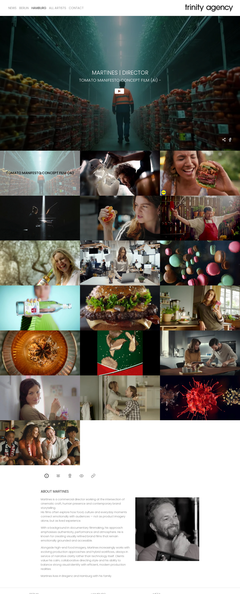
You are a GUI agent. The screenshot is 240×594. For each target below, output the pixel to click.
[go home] (208, 8)
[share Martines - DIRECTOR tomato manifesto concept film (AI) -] (224, 140)
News (12, 8)
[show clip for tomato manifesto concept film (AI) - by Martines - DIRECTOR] (120, 83)
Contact (76, 8)
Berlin (24, 8)
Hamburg (38, 8)
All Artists (57, 8)
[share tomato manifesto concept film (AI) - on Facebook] (230, 142)
